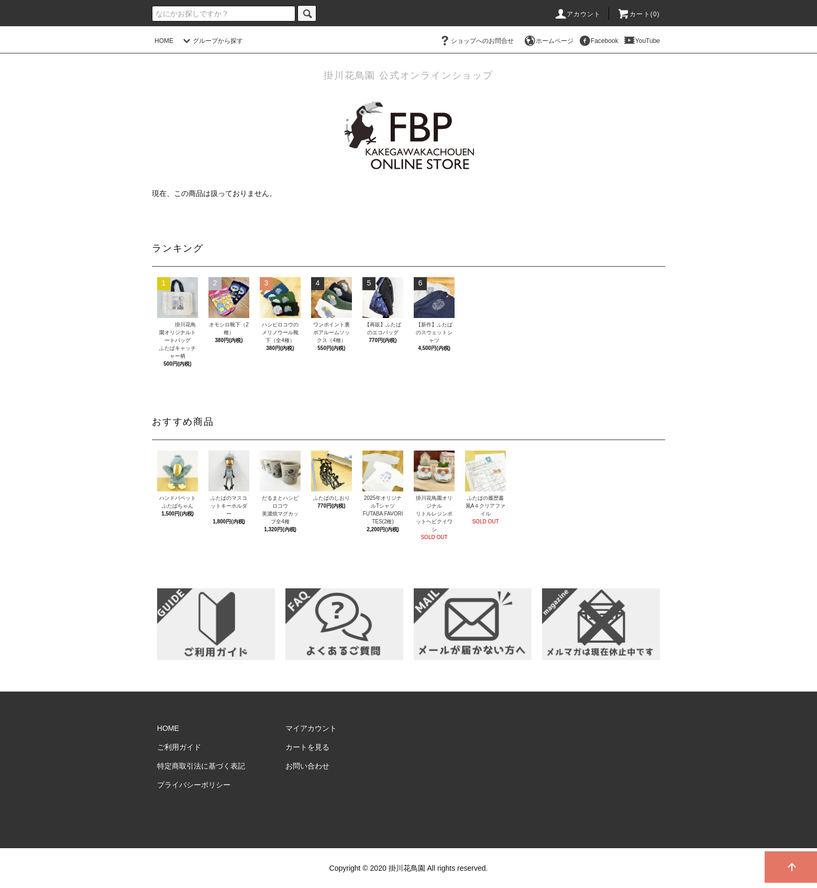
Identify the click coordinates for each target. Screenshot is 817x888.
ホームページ (548, 41)
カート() (638, 14)
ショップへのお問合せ (476, 41)
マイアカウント (311, 728)
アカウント (577, 14)
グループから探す (211, 41)
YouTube (641, 41)
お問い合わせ (307, 766)
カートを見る (307, 747)
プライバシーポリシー (193, 785)
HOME (163, 41)
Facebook (598, 41)
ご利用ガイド (179, 747)
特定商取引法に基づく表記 (201, 766)
